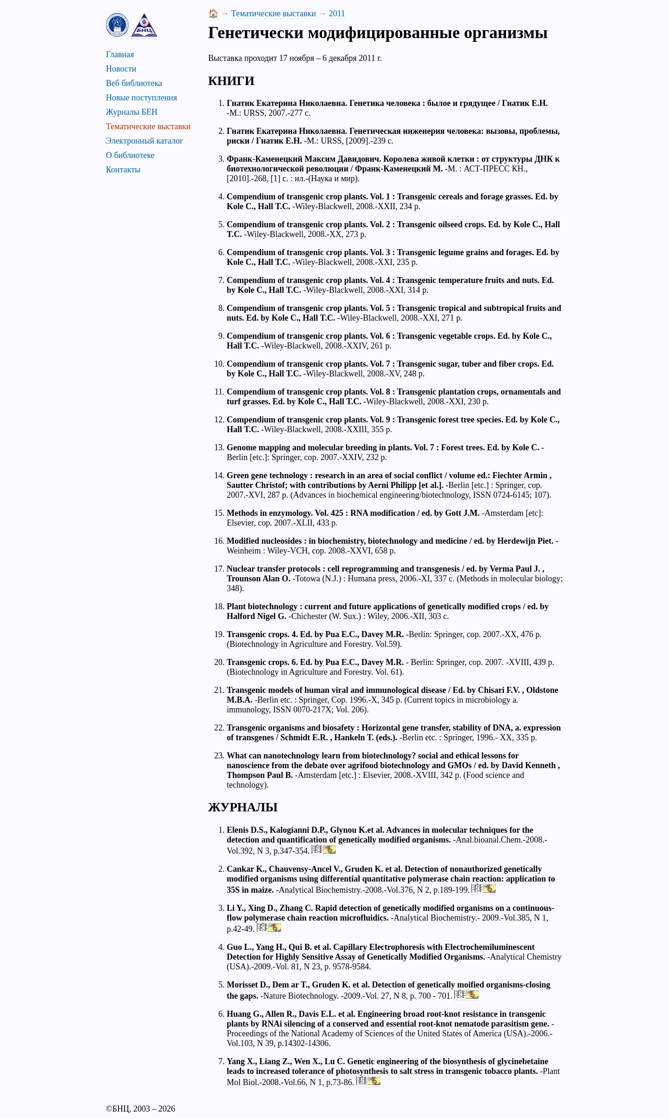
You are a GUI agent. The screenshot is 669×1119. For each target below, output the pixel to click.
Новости (121, 68)
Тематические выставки (148, 126)
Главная (120, 54)
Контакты (123, 169)
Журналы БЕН (131, 112)
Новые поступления (141, 97)
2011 (337, 13)
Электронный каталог (144, 140)
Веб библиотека (134, 83)
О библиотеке (130, 155)
